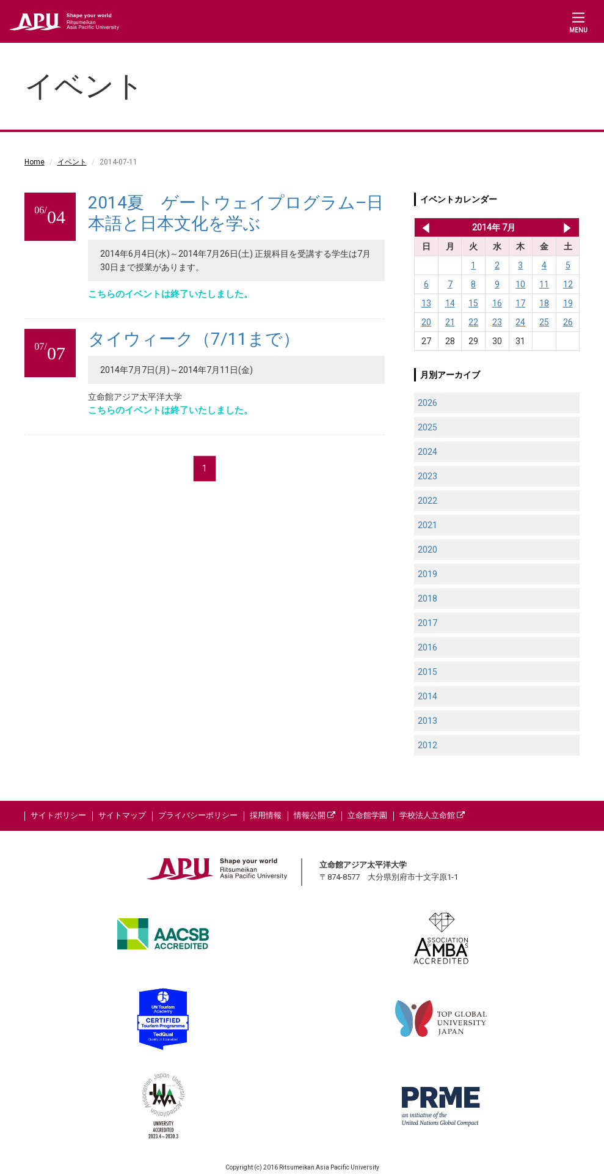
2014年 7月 (493, 227)
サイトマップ (122, 815)
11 (544, 284)
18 (544, 303)
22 (473, 322)
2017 (427, 623)
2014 (427, 696)
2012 (427, 745)
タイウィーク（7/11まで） (194, 339)
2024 (427, 452)
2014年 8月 (567, 227)
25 (544, 322)
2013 (427, 721)
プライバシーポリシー (198, 815)
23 (497, 322)
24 (520, 322)
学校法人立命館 (432, 815)
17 (520, 303)
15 (473, 303)
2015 (427, 672)
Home (34, 162)
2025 (427, 427)
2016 (427, 647)
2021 (427, 525)
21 (450, 322)
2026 (427, 403)
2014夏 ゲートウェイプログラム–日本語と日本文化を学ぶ (236, 213)
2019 (427, 574)
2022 (427, 501)
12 (568, 284)
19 (568, 303)
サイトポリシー (58, 815)
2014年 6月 (423, 227)
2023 (427, 476)
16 (497, 303)
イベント (72, 162)
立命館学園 (367, 815)
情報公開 (314, 815)
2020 (427, 549)
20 (426, 322)
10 (520, 284)
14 (450, 303)
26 (568, 322)
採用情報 (266, 815)
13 (426, 303)
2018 (427, 598)
